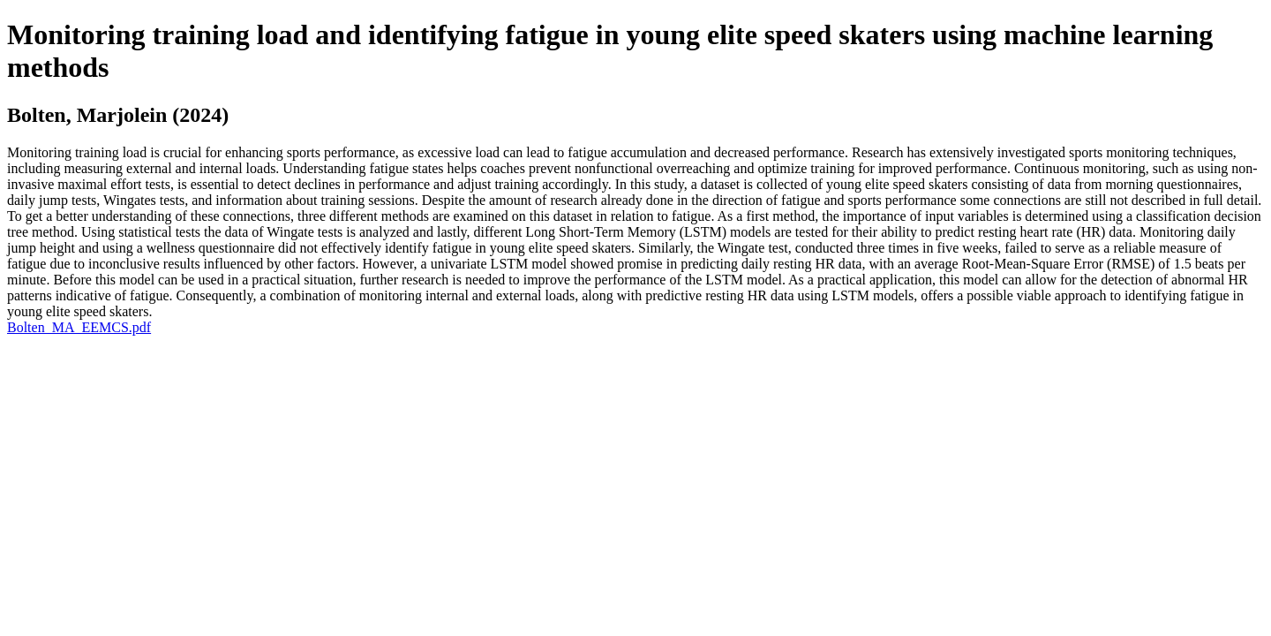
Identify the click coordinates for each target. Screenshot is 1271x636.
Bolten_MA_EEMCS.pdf (79, 327)
